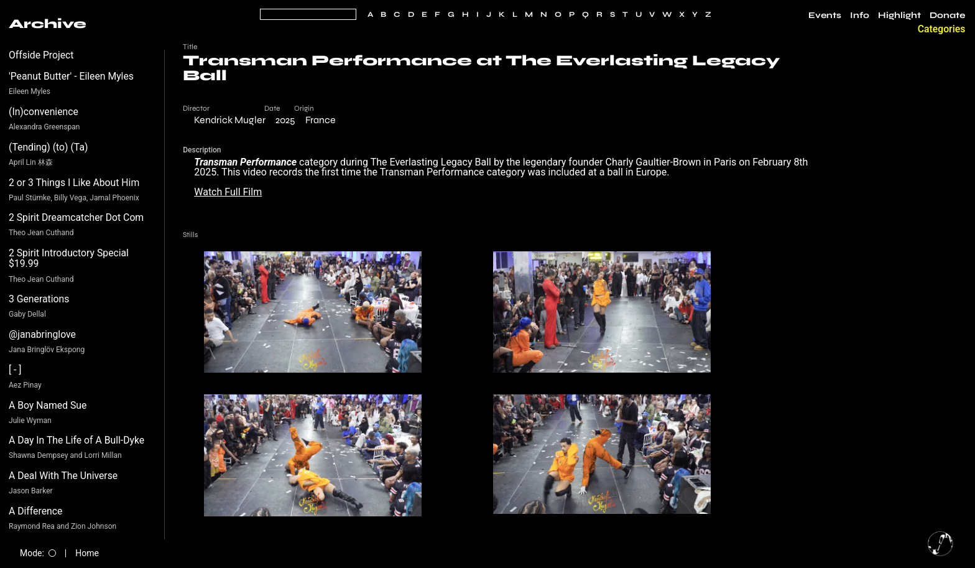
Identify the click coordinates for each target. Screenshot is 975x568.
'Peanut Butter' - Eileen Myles (71, 76)
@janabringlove (42, 334)
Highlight (899, 16)
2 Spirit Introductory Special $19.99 (69, 258)
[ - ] (15, 370)
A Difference (35, 511)
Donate (947, 16)
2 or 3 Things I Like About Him (74, 182)
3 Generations (39, 299)
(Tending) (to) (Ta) (48, 147)
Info (859, 16)
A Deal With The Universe (63, 475)
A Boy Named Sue (47, 405)
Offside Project (41, 55)
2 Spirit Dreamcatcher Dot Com (76, 217)
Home (87, 553)
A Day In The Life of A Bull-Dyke (76, 440)
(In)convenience (43, 111)
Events (824, 16)
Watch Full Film (228, 192)
